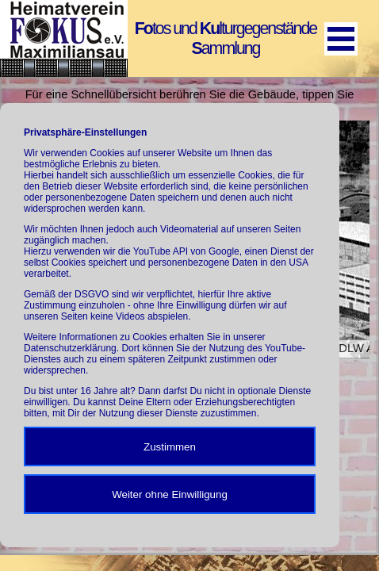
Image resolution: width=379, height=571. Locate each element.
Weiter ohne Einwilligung (170, 494)
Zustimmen (170, 447)
